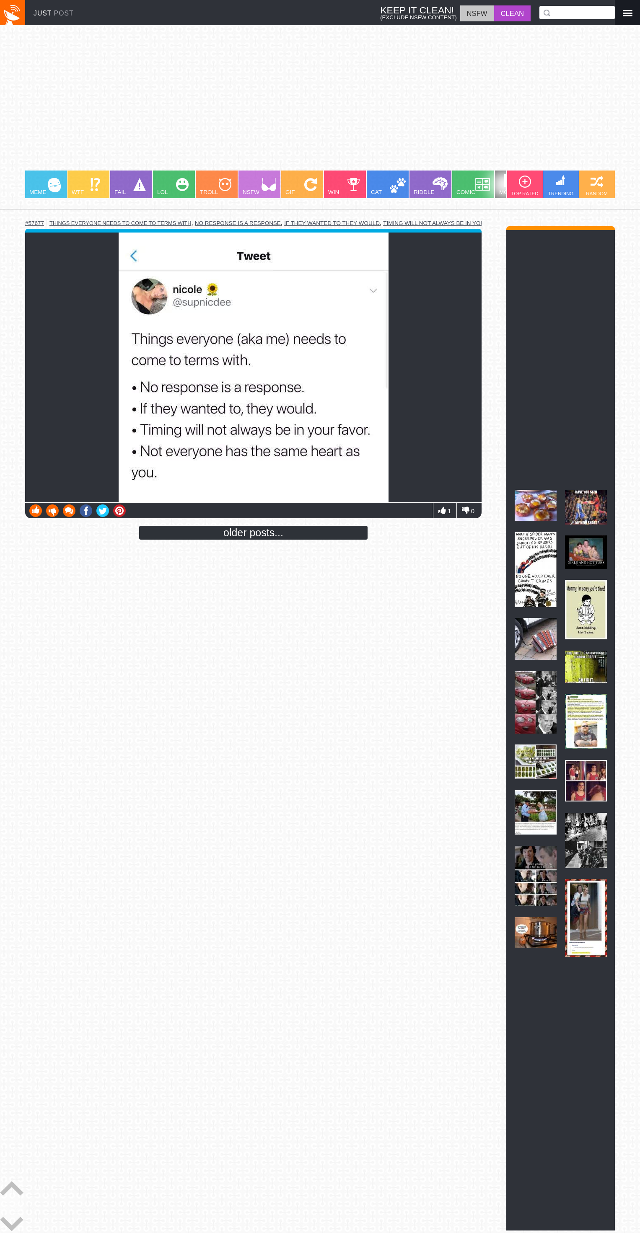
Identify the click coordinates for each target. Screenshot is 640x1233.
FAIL (130, 186)
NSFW (259, 186)
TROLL (215, 186)
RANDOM (597, 186)
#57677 (34, 223)
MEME (45, 186)
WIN (344, 186)
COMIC (473, 186)
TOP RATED (524, 186)
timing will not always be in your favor (446, 223)
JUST (54, 13)
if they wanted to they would (332, 223)
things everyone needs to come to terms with (120, 223)
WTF (86, 186)
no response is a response (238, 223)
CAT (388, 186)
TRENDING (561, 185)
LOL (173, 186)
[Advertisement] (276, 101)
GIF (301, 186)
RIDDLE (431, 186)
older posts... (253, 532)
